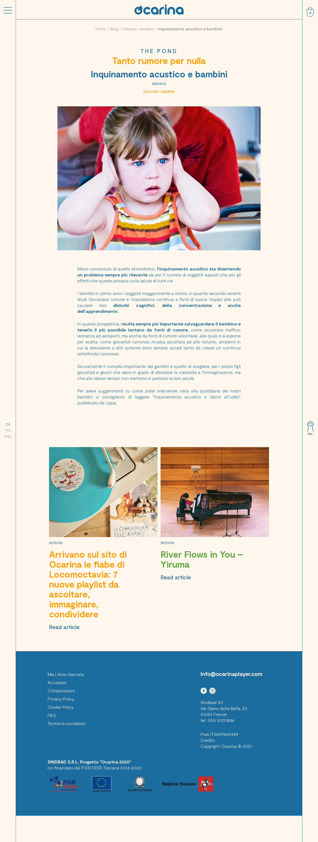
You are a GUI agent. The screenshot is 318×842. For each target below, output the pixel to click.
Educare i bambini (138, 28)
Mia (310, 434)
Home (100, 28)
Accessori (56, 682)
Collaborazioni (61, 690)
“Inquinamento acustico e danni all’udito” (196, 396)
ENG (8, 436)
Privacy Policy (60, 698)
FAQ (51, 715)
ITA (8, 424)
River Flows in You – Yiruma (202, 559)
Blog (114, 28)
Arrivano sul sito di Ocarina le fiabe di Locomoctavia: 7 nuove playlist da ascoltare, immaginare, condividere (88, 584)
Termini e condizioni (66, 723)
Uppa (110, 402)
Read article (64, 627)
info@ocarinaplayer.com (231, 673)
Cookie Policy (60, 707)
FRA (8, 430)
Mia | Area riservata (65, 674)
